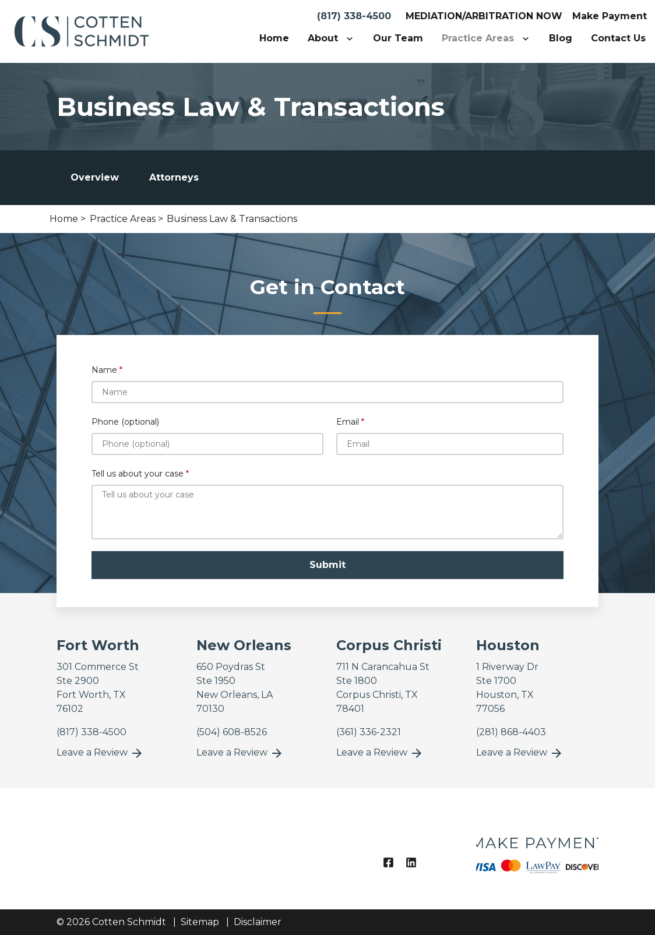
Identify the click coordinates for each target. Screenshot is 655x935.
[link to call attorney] (91, 732)
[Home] (274, 38)
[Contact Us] (618, 38)
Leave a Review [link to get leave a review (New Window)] (100, 753)
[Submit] (327, 565)
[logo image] (537, 848)
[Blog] (560, 38)
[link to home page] (81, 30)
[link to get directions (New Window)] (118, 688)
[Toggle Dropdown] (352, 38)
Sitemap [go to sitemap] (200, 921)
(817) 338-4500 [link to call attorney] (354, 16)
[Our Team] (398, 38)
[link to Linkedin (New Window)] (411, 862)
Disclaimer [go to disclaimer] (257, 921)
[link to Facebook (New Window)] (388, 862)
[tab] (95, 177)
